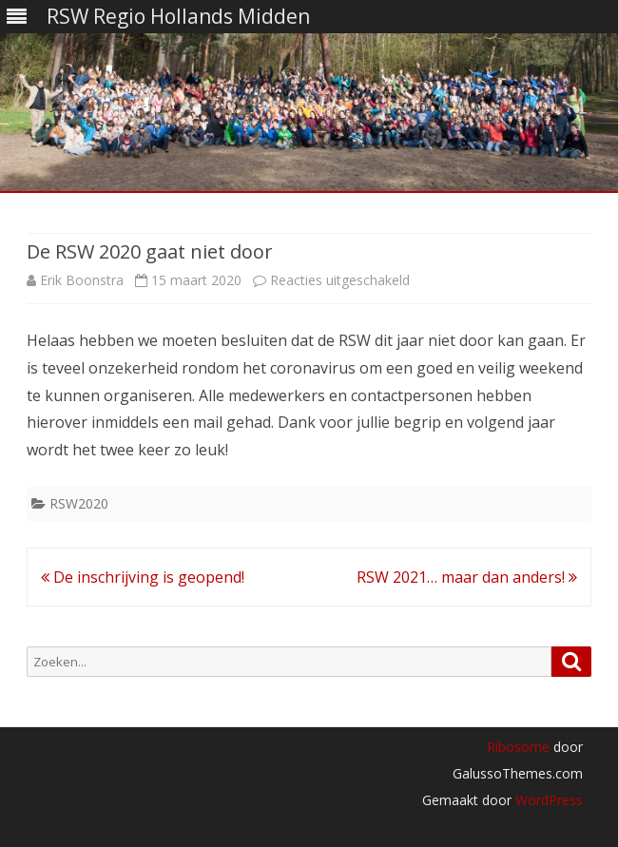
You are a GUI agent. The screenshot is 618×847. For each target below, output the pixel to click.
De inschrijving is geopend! (142, 577)
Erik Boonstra (82, 280)
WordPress (547, 800)
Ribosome (518, 747)
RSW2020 (78, 503)
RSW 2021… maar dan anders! (467, 577)
